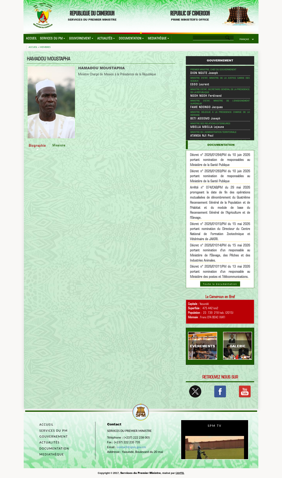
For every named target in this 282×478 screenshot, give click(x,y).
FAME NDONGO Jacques (206, 107)
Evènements (202, 346)
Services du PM (52, 38)
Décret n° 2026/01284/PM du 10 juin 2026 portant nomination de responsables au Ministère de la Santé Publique (220, 160)
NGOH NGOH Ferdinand (206, 96)
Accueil (31, 38)
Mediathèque (158, 38)
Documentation (131, 38)
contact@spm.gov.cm (131, 447)
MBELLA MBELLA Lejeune (207, 127)
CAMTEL (179, 473)
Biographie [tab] (37, 145)
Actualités (106, 38)
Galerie (237, 346)
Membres (45, 47)
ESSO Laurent (199, 84)
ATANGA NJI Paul (202, 135)
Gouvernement (81, 38)
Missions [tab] (58, 145)
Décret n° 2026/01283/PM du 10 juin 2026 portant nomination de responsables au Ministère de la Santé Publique (220, 176)
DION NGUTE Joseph (204, 73)
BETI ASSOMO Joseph (205, 118)
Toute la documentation (220, 284)
